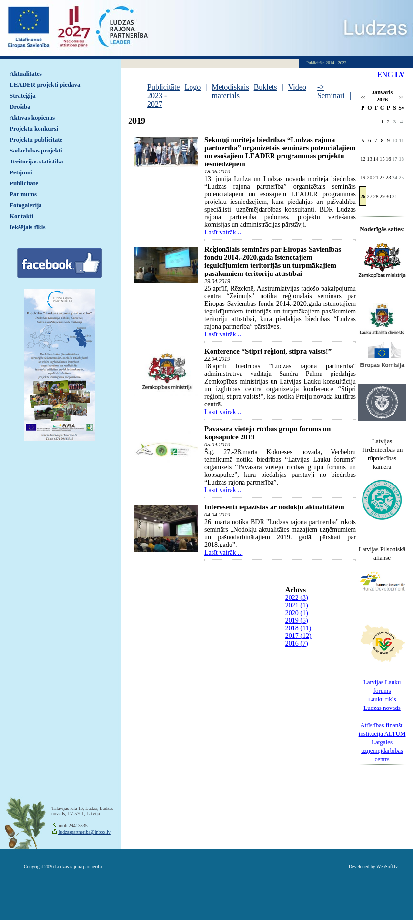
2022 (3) (296, 597)
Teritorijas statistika (36, 161)
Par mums (23, 194)
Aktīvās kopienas (32, 117)
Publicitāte (24, 183)
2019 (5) (296, 620)
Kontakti (21, 216)
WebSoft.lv (387, 866)
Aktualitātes (26, 73)
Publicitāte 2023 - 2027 (163, 95)
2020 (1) (296, 613)
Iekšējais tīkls (27, 227)
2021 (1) (296, 605)
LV (400, 75)
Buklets (265, 87)
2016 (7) (296, 643)
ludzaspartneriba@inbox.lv (84, 832)
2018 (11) (298, 628)
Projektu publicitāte (36, 139)
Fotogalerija (26, 205)
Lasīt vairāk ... (223, 232)
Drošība (20, 106)
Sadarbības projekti (36, 150)
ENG (385, 75)
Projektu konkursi (34, 128)
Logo (192, 87)
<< (363, 97)
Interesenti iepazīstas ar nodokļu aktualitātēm (274, 507)
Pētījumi (21, 172)
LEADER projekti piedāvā (45, 84)
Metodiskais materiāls (230, 91)
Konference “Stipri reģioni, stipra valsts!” (268, 351)
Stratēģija (23, 95)
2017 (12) (298, 635)
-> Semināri (331, 91)
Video (297, 87)
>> (401, 97)
